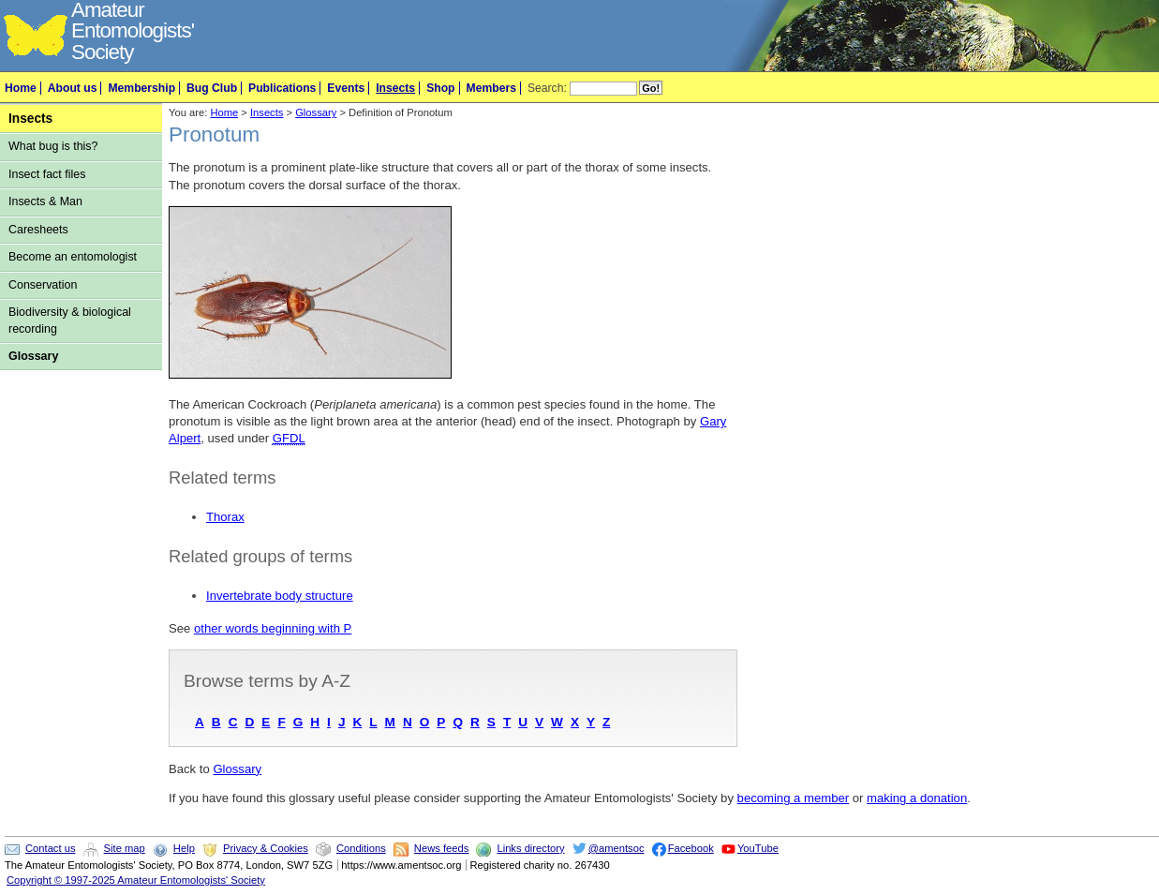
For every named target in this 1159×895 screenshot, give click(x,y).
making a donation (917, 798)
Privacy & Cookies (265, 848)
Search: (547, 88)
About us (72, 88)
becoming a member (793, 798)
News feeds (441, 848)
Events (345, 88)
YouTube (758, 848)
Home (21, 88)
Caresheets (38, 229)
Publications (282, 88)
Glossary (33, 356)
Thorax (225, 517)
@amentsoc (616, 848)
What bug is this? (53, 146)
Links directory (530, 848)
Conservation (42, 284)
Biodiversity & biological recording (69, 320)
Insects (395, 88)
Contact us (50, 848)
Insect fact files (46, 174)
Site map (124, 848)
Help (184, 848)
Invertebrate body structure (279, 596)
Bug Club (211, 88)
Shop (440, 88)
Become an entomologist (72, 256)
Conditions (361, 848)
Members (491, 88)
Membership (141, 88)
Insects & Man (45, 201)
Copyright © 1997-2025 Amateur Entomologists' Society (136, 880)
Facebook (691, 848)
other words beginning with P (272, 628)
